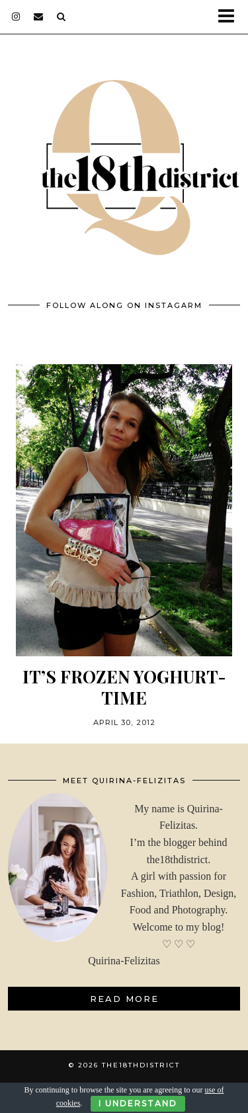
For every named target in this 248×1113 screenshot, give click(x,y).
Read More (124, 998)
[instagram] (16, 16)
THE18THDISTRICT (141, 1065)
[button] (230, 17)
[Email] (39, 16)
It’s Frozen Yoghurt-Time (124, 686)
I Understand (138, 1103)
